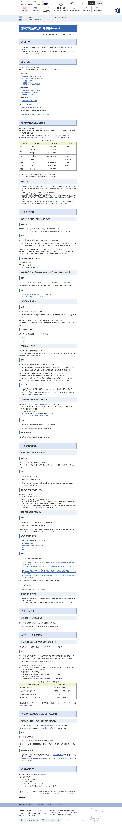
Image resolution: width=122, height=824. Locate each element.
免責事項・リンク (50, 804)
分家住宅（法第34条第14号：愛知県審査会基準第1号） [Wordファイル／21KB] (46, 570)
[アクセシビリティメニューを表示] (117, 10)
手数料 (24, 341)
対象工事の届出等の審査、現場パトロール (33, 107)
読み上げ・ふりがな (31, 1)
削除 (44, 20)
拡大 (28, 4)
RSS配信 (60, 804)
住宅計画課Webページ (52, 725)
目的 (74, 10)
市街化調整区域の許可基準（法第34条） (33, 545)
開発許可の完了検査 (27, 94)
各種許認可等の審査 (27, 80)
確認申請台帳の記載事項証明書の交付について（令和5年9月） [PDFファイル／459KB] (47, 282)
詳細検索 (98, 3)
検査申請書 (25, 392)
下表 (36, 128)
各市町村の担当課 (62, 188)
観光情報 (35, 10)
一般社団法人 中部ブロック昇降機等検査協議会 (35, 415)
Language (42, 1)
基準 (23, 337)
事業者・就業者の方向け (47, 11)
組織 (86, 10)
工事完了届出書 (26, 602)
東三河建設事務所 (44, 17)
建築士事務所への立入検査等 (32, 618)
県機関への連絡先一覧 (29, 820)
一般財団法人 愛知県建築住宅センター (32, 411)
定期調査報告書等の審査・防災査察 (34, 399)
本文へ (22, 1)
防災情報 (24, 10)
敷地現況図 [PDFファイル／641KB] (34, 589)
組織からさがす (33, 17)
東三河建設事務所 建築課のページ (33, 19)
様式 (23, 339)
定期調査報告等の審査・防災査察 (31, 84)
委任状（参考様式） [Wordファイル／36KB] (36, 296)
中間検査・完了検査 (27, 82)
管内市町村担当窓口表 (28, 186)
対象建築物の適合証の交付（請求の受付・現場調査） (36, 114)
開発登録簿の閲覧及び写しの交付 (31, 90)
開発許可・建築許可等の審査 (30, 92)
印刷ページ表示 (73, 34)
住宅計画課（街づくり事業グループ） (47, 728)
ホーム (25, 17)
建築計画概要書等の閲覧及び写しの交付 (33, 76)
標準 (32, 4)
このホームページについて (25, 804)
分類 (97, 10)
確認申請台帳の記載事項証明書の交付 (32, 78)
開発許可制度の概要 (27, 543)
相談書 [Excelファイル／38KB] (59, 201)
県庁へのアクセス (49, 820)
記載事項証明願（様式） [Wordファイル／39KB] (38, 294)
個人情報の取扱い (39, 804)
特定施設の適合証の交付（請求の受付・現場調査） (38, 721)
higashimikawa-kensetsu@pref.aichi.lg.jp (39, 783)
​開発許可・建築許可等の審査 (31, 512)
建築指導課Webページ (50, 353)
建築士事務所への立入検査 (29, 101)
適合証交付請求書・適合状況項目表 (31, 758)
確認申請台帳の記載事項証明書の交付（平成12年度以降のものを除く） (46, 272)
